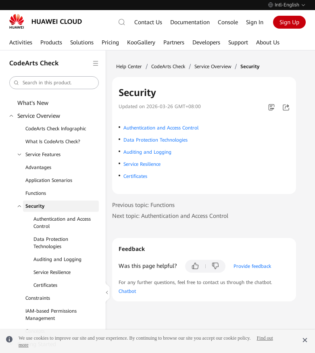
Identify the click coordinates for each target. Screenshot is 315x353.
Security (34, 206)
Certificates (45, 285)
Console (228, 22)
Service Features (42, 154)
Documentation (190, 22)
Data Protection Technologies (50, 242)
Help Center (129, 66)
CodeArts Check (168, 66)
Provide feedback (252, 266)
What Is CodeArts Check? (52, 141)
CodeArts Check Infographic (55, 129)
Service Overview (38, 116)
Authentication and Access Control (62, 222)
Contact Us (148, 22)
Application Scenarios (48, 180)
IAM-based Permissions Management (51, 314)
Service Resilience (52, 272)
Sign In (254, 22)
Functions (35, 193)
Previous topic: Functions (143, 205)
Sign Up (289, 22)
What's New (32, 103)
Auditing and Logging (57, 259)
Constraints (37, 298)
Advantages (38, 167)
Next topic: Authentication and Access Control (170, 216)
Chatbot (127, 291)
